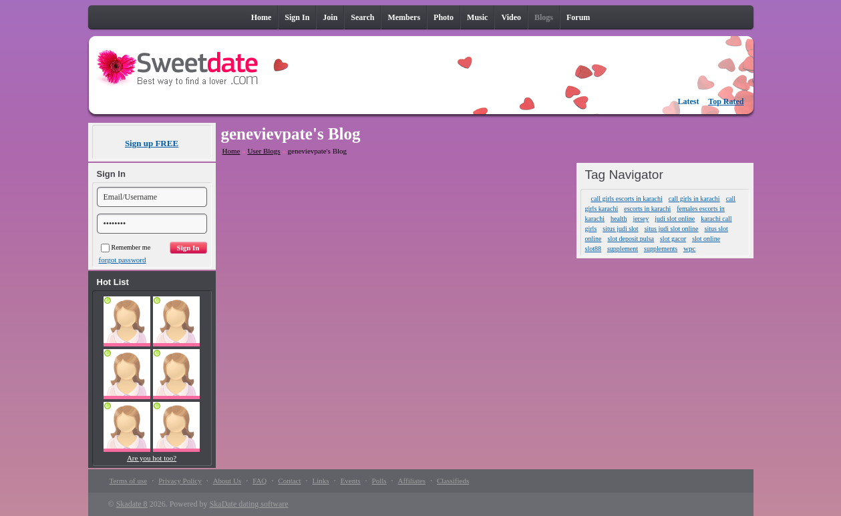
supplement (622, 248)
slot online (706, 238)
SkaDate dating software (249, 504)
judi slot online (675, 218)
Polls (379, 481)
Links (321, 481)
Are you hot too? (151, 458)
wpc (689, 248)
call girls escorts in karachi (627, 198)
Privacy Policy (179, 481)
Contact (289, 481)
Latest (688, 101)
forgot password (122, 260)
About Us (227, 481)
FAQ (260, 481)
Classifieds (453, 481)
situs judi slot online (672, 228)
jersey (641, 218)
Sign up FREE (151, 143)
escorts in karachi (647, 208)
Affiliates (412, 481)
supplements (660, 248)
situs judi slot (620, 228)
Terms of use (129, 481)
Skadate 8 (132, 504)
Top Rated (725, 101)
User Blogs (263, 151)
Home (231, 151)
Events (351, 481)
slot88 (593, 248)
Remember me (126, 247)
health (619, 218)
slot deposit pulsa (631, 238)
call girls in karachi (694, 198)
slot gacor (673, 238)
